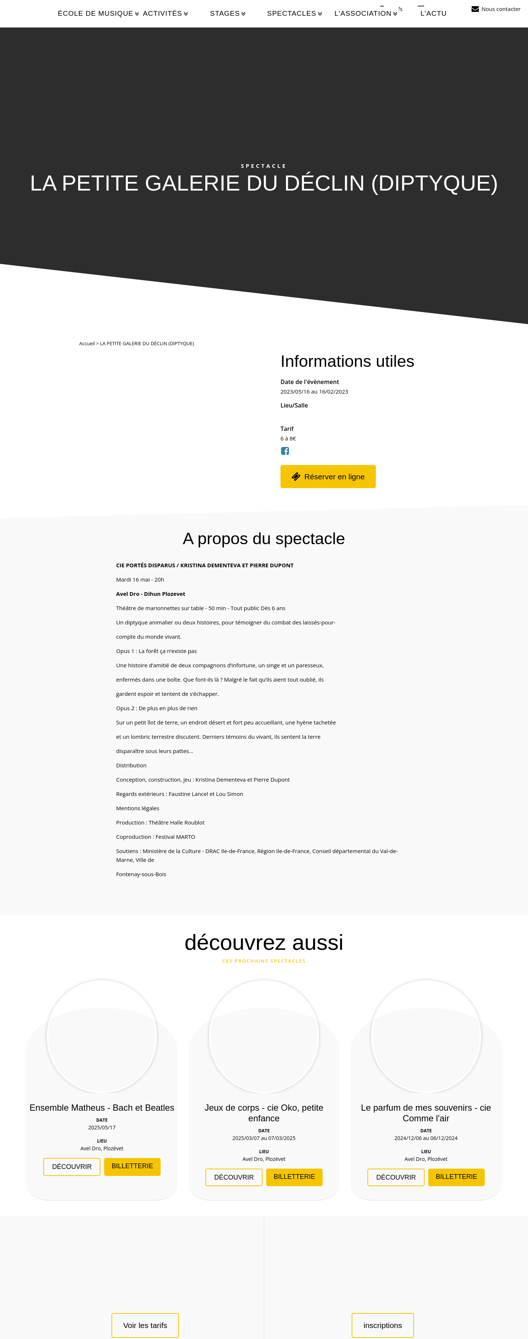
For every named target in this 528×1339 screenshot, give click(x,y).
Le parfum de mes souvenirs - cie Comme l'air (426, 1113)
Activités (166, 13)
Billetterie (132, 1166)
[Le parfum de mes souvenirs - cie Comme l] (426, 1036)
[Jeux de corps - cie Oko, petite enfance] (264, 1036)
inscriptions (382, 1325)
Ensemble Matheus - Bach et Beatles (102, 1108)
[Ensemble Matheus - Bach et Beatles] (102, 1036)
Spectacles (295, 13)
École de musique (99, 13)
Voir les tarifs (145, 1325)
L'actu (433, 13)
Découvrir (72, 1166)
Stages (228, 13)
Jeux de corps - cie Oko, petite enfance (264, 1113)
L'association (366, 13)
